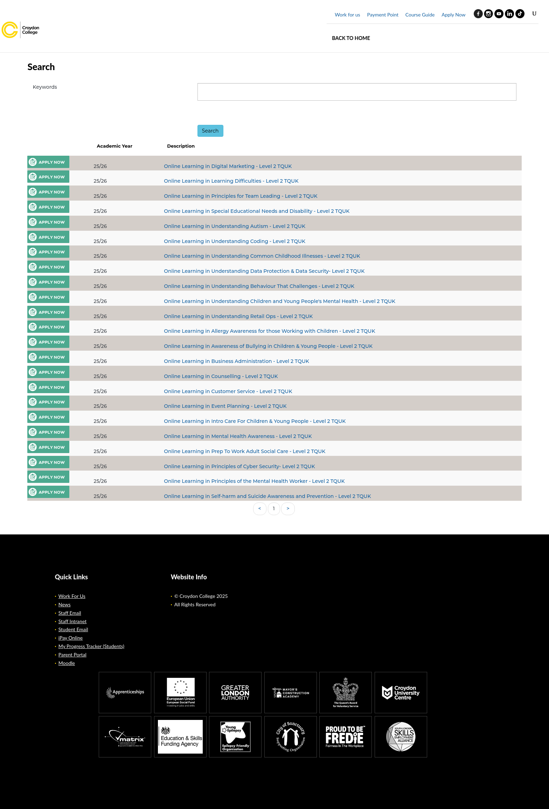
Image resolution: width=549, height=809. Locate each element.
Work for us (347, 15)
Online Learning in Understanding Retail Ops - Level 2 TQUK (238, 316)
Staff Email (69, 613)
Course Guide (420, 15)
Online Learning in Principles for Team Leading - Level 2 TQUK (240, 196)
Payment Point (382, 15)
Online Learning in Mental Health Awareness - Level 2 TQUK (238, 436)
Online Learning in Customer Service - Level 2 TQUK (228, 391)
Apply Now (453, 15)
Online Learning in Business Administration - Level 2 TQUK (236, 361)
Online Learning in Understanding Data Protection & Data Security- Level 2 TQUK (264, 271)
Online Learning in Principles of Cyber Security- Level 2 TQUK (239, 466)
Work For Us (71, 596)
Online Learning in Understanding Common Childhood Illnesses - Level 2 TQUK (262, 256)
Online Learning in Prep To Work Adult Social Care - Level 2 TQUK (244, 451)
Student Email (73, 629)
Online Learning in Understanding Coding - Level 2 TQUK (234, 241)
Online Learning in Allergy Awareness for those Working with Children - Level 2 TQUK (269, 331)
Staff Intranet (72, 621)
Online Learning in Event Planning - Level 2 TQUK (225, 406)
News (64, 604)
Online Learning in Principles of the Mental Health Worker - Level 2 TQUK (254, 481)
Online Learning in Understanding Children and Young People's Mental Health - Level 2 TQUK (279, 301)
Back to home (351, 38)
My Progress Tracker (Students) (91, 646)
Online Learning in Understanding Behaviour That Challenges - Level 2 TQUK (259, 286)
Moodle (66, 663)
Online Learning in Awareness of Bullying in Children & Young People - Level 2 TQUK (268, 346)
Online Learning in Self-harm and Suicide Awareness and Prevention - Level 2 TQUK (267, 496)
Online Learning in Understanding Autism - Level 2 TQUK (234, 226)
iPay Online (70, 638)
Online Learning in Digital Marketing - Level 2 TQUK (228, 166)
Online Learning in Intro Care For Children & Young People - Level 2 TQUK (255, 421)
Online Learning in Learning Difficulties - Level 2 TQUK (231, 181)
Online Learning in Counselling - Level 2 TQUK (221, 376)
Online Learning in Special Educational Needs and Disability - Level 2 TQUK (256, 211)
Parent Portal (72, 655)
